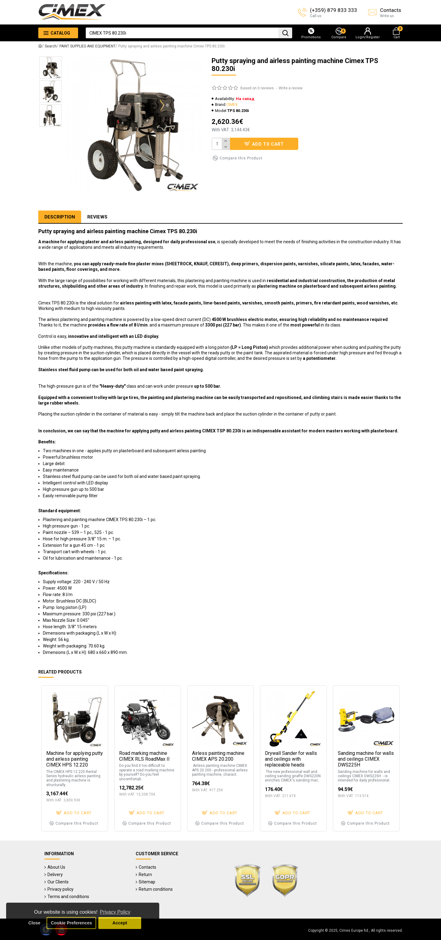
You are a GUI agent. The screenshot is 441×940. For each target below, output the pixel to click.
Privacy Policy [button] (115, 912)
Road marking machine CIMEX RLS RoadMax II (144, 756)
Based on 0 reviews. (257, 88)
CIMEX (232, 104)
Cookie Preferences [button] (71, 922)
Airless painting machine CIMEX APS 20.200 (218, 756)
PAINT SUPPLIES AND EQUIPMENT (87, 46)
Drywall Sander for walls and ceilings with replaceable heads (291, 759)
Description (59, 217)
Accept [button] (119, 922)
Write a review (291, 88)
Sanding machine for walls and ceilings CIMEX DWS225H (366, 759)
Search (51, 46)
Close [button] (34, 922)
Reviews (97, 217)
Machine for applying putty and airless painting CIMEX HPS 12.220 (74, 759)
